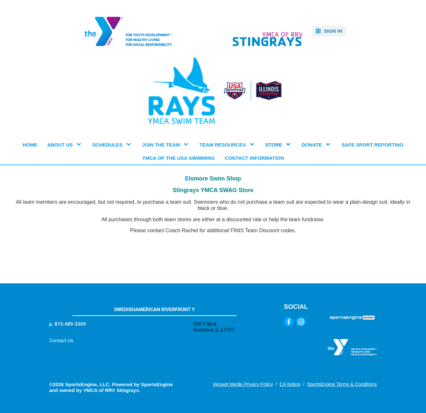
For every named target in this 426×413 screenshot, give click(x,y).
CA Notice (289, 384)
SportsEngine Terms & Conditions (342, 384)
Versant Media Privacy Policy (243, 384)
